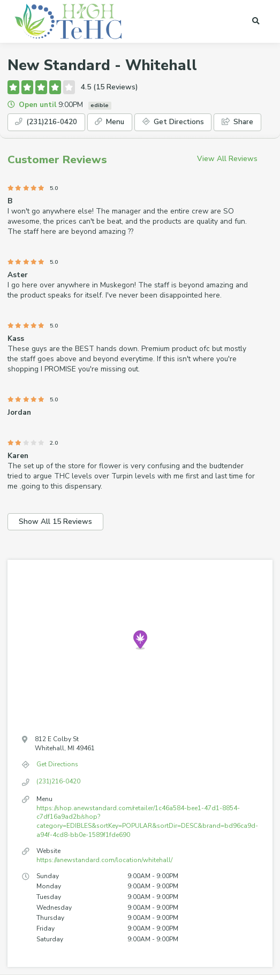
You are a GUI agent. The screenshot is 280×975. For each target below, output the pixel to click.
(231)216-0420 (46, 122)
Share (238, 122)
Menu (109, 122)
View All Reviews (227, 159)
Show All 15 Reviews (55, 521)
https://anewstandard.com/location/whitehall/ (104, 860)
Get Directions (173, 122)
